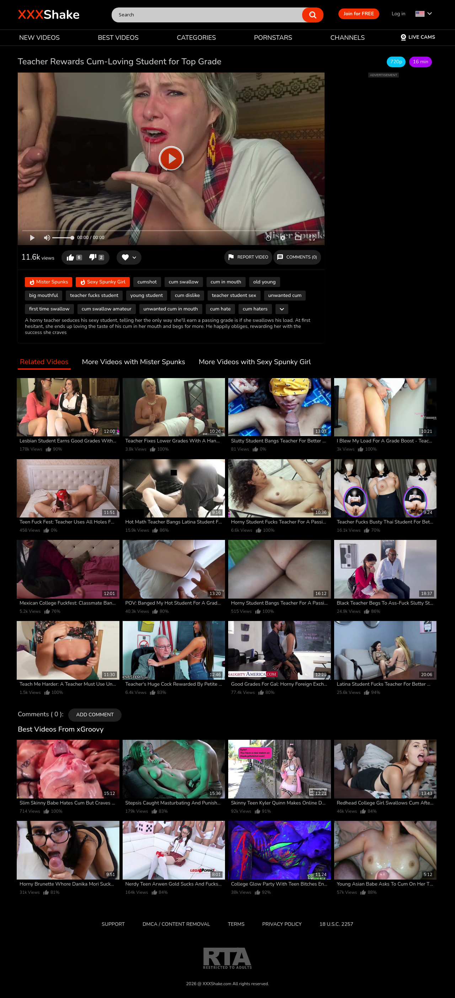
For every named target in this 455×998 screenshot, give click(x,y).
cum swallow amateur (107, 309)
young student (146, 295)
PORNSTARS (273, 37)
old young (264, 281)
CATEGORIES (196, 37)
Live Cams (417, 37)
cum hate (220, 309)
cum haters (255, 309)
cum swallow (184, 281)
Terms (236, 924)
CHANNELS (347, 37)
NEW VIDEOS (39, 37)
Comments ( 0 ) (40, 714)
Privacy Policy (282, 924)
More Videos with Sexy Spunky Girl (255, 362)
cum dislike (187, 295)
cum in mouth (226, 281)
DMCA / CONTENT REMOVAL (176, 924)
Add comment (95, 714)
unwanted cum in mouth (171, 309)
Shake (49, 14)
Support (113, 924)
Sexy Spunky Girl (102, 282)
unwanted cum (285, 295)
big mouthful (43, 295)
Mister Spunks (48, 282)
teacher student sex (234, 295)
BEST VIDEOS (118, 37)
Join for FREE (359, 13)
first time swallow (49, 309)
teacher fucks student (94, 295)
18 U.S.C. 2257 (336, 924)
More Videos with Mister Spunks (133, 362)
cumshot (147, 281)
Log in (398, 13)
